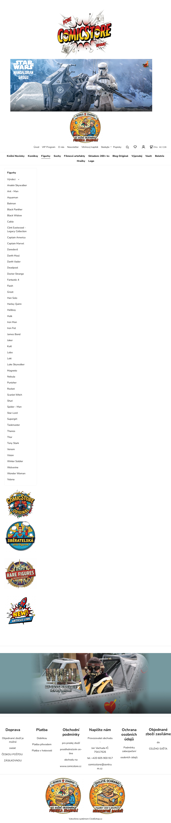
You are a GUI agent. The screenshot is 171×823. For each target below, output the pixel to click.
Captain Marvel (15, 243)
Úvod (36, 147)
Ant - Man (12, 191)
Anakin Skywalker (17, 185)
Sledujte (105, 147)
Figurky (45, 156)
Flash (10, 285)
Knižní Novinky (15, 156)
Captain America (16, 237)
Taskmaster (13, 425)
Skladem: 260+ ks (98, 156)
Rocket (11, 388)
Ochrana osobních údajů (129, 734)
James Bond (13, 334)
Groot (10, 292)
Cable (10, 221)
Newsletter (73, 147)
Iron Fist (11, 328)
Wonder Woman (16, 473)
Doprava (13, 729)
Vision (10, 455)
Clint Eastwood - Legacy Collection (16, 229)
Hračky (81, 161)
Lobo (10, 352)
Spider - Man (14, 406)
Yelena (10, 479)
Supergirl (12, 419)
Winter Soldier (15, 461)
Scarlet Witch (14, 394)
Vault (148, 156)
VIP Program (48, 147)
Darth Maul (13, 255)
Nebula (11, 376)
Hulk (9, 316)
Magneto (12, 370)
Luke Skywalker (15, 364)
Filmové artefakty (74, 156)
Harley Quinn (14, 304)
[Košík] (154, 147)
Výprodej (137, 156)
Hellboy (11, 310)
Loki (9, 358)
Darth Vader (13, 261)
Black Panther (14, 209)
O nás (61, 147)
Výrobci (11, 179)
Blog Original (120, 156)
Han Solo (12, 298)
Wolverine (12, 467)
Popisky (117, 147)
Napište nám (100, 729)
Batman (11, 203)
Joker (10, 340)
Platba (42, 729)
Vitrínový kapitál (90, 147)
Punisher (11, 382)
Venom (11, 449)
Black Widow (14, 215)
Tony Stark (13, 443)
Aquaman (12, 197)
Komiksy (33, 156)
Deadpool (12, 267)
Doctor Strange (15, 273)
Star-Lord (12, 413)
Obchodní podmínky (71, 732)
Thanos (11, 431)
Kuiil (9, 346)
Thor (9, 437)
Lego (91, 161)
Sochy (57, 156)
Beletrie (159, 156)
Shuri (10, 400)
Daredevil (12, 249)
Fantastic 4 (13, 279)
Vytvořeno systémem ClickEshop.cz (85, 818)
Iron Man (12, 322)
